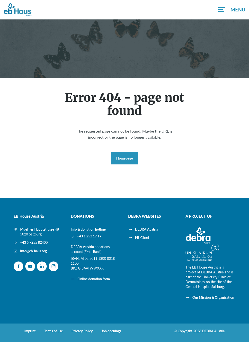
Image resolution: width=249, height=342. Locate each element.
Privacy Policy (82, 331)
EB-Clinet (142, 237)
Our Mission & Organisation (213, 297)
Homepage (124, 158)
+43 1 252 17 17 (89, 236)
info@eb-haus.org (33, 251)
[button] (231, 9)
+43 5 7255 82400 (34, 242)
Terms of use (53, 331)
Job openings (111, 331)
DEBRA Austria (146, 229)
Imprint (30, 331)
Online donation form (94, 279)
